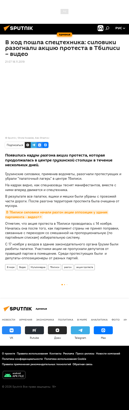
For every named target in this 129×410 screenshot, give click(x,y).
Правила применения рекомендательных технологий (36, 364)
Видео (22, 267)
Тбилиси (54, 267)
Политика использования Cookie (65, 359)
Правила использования (32, 353)
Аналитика (99, 319)
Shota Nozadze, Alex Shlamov (33, 137)
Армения (25, 319)
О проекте (8, 353)
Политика (65, 319)
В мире (10, 267)
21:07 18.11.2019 (15, 61)
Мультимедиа (38, 267)
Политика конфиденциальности (22, 359)
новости (8, 319)
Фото (116, 319)
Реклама (68, 353)
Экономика (45, 319)
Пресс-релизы (85, 353)
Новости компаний (108, 353)
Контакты (55, 353)
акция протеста (84, 267)
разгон (68, 267)
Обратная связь (82, 364)
